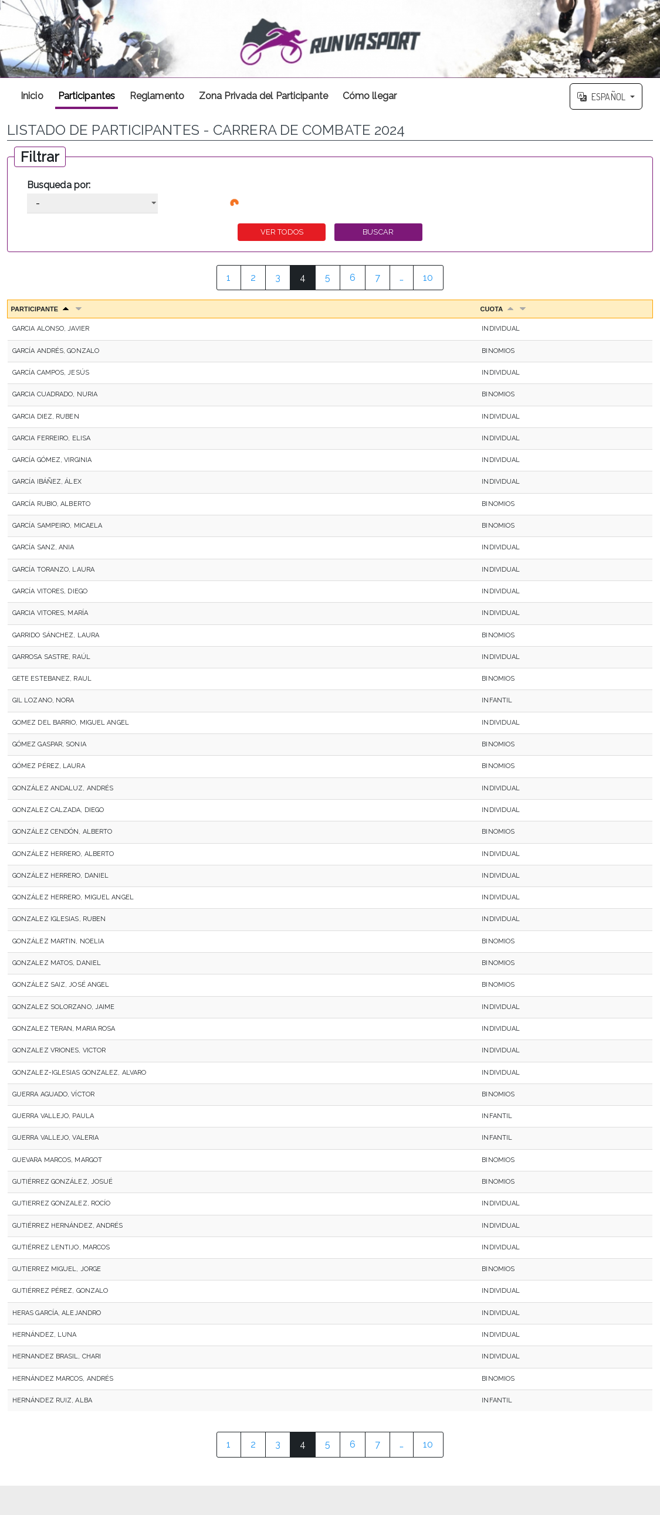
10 (428, 277)
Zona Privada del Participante (263, 95)
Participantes (86, 95)
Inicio (32, 95)
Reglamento (157, 95)
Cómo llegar (370, 95)
